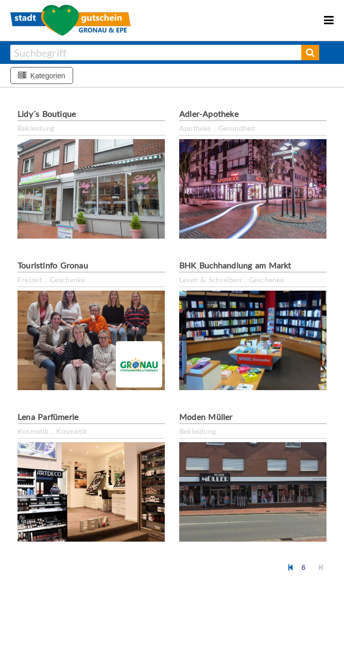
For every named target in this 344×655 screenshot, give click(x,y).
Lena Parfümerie (48, 417)
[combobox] (155, 52)
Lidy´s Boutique (47, 114)
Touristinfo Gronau (53, 265)
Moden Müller (206, 417)
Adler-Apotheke (208, 114)
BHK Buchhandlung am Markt (235, 265)
